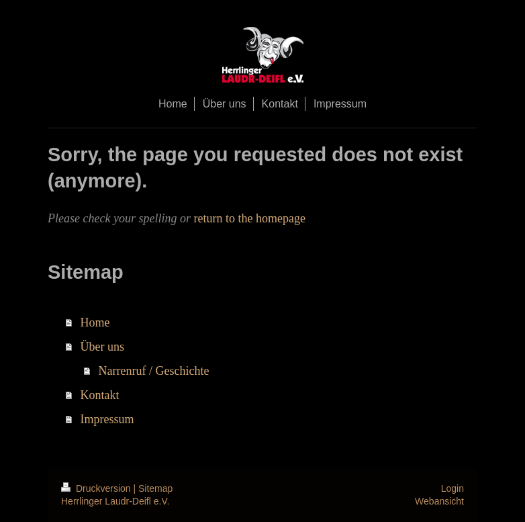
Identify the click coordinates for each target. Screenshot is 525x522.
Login (452, 488)
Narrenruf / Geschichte (154, 371)
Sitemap (155, 488)
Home (95, 322)
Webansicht (439, 501)
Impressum (107, 419)
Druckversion (97, 488)
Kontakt (100, 395)
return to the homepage (249, 218)
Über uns (103, 346)
